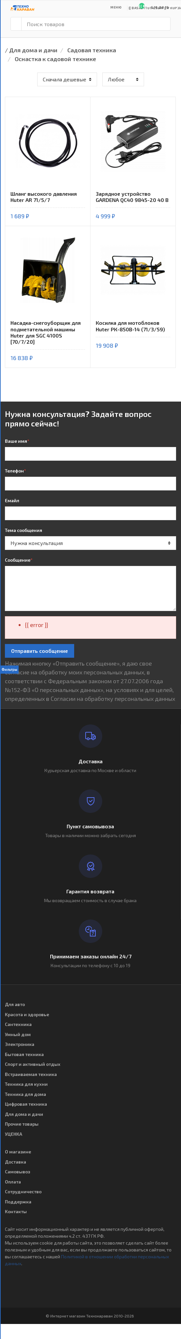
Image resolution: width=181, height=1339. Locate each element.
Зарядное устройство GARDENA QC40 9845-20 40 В (132, 196)
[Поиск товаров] (96, 24)
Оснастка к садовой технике (55, 58)
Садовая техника (91, 50)
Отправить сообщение (39, 651)
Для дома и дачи (33, 50)
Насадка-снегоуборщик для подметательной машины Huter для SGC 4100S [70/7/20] (45, 332)
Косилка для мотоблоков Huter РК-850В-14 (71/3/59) (130, 326)
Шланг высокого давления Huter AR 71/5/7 (43, 196)
